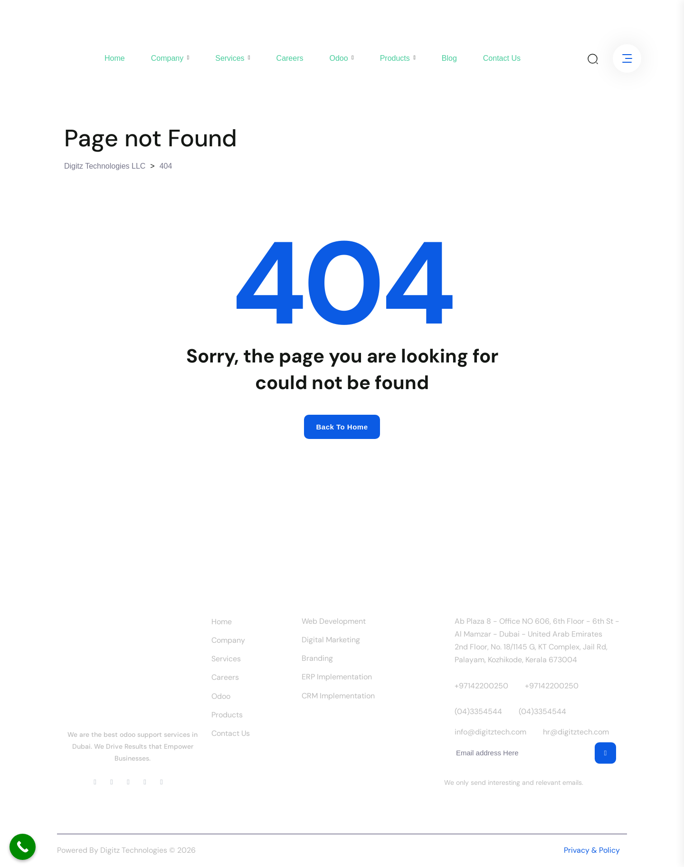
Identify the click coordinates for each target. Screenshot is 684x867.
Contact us (502, 58)
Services (229, 58)
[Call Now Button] (23, 847)
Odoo (338, 58)
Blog (449, 58)
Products (395, 58)
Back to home (342, 427)
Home (114, 58)
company (167, 58)
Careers (290, 58)
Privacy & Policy (592, 850)
